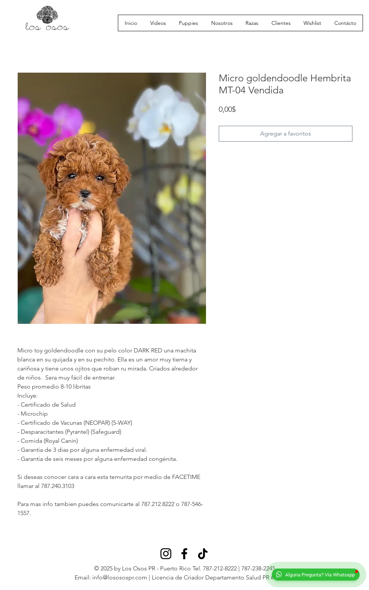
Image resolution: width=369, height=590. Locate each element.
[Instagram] (166, 553)
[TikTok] (202, 553)
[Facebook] (184, 553)
